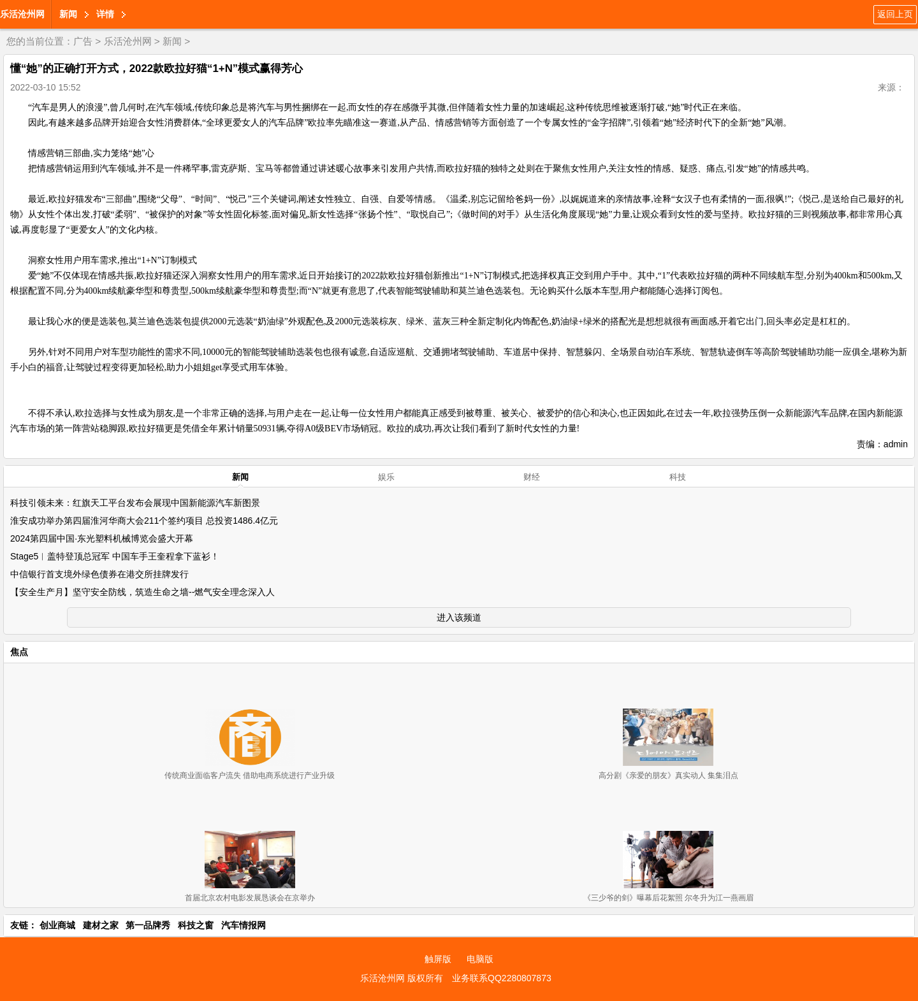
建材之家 (101, 925)
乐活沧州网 (22, 14)
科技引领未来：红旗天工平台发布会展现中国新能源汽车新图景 (135, 503)
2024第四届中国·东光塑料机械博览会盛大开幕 (101, 538)
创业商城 (57, 925)
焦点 (19, 652)
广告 (82, 41)
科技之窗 (196, 925)
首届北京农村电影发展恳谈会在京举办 (250, 897)
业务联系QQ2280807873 (501, 978)
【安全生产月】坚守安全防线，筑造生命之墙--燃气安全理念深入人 (142, 592)
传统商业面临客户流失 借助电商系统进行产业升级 (249, 775)
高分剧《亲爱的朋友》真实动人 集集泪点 (668, 775)
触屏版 (438, 959)
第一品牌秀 (148, 925)
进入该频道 (459, 617)
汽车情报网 (243, 925)
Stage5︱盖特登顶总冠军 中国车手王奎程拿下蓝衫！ (114, 556)
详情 (105, 14)
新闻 (68, 14)
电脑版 (480, 959)
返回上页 (895, 14)
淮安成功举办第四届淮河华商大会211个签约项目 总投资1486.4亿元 (144, 520)
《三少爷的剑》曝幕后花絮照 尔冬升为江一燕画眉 (668, 897)
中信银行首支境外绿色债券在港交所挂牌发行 (99, 574)
